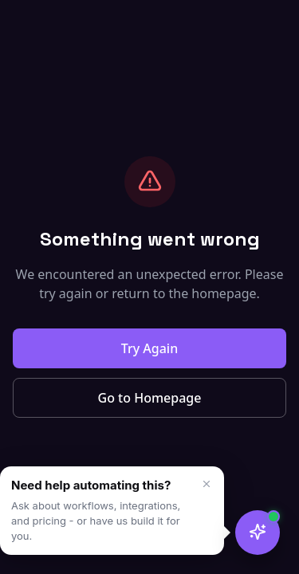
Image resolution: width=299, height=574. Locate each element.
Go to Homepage (150, 398)
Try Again (149, 348)
